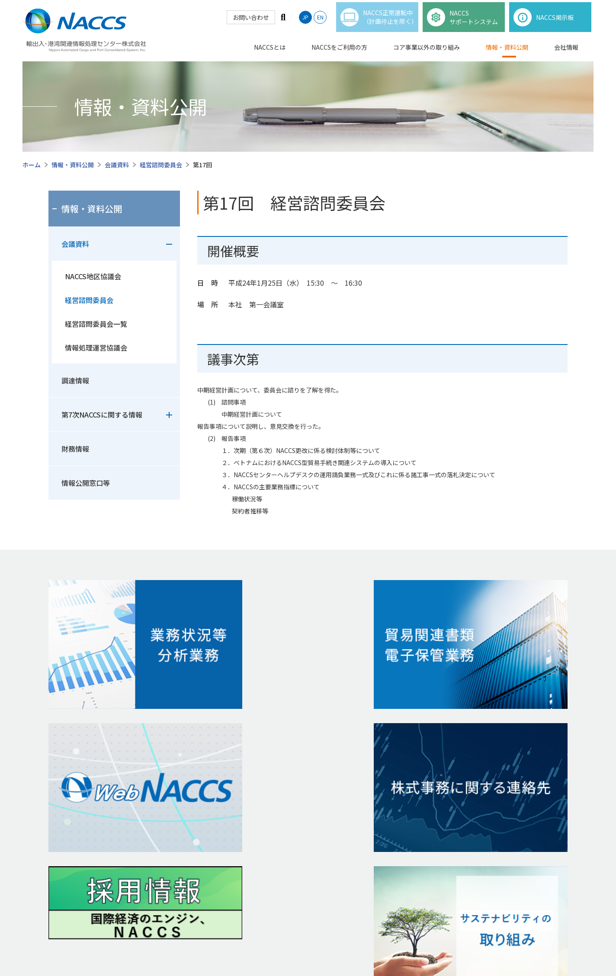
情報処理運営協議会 (96, 347)
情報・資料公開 (507, 51)
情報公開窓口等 (85, 483)
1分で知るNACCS (71, 789)
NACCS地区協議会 (93, 276)
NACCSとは (270, 51)
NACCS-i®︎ (160, 775)
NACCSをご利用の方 (339, 51)
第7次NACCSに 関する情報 (295, 819)
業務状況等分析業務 (175, 789)
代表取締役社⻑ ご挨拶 (389, 760)
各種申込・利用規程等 (78, 854)
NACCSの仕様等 (69, 775)
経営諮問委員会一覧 (96, 324)
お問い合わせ (250, 21)
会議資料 (117, 164)
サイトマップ (467, 947)
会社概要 (370, 790)
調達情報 (75, 380)
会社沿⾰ (370, 805)
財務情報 (75, 448)
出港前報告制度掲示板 (83, 869)
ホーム (31, 164)
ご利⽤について (354, 947)
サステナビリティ (382, 834)
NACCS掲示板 (71, 840)
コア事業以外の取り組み (426, 51)
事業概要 (60, 760)
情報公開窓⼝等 (281, 789)
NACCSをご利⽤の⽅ (84, 821)
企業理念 (370, 775)
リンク (552, 947)
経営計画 (373, 820)
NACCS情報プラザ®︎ (173, 760)
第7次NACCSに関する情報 (101, 414)
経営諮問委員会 (161, 164)
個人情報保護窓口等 (412, 947)
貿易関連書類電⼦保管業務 (184, 804)
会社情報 (566, 51)
